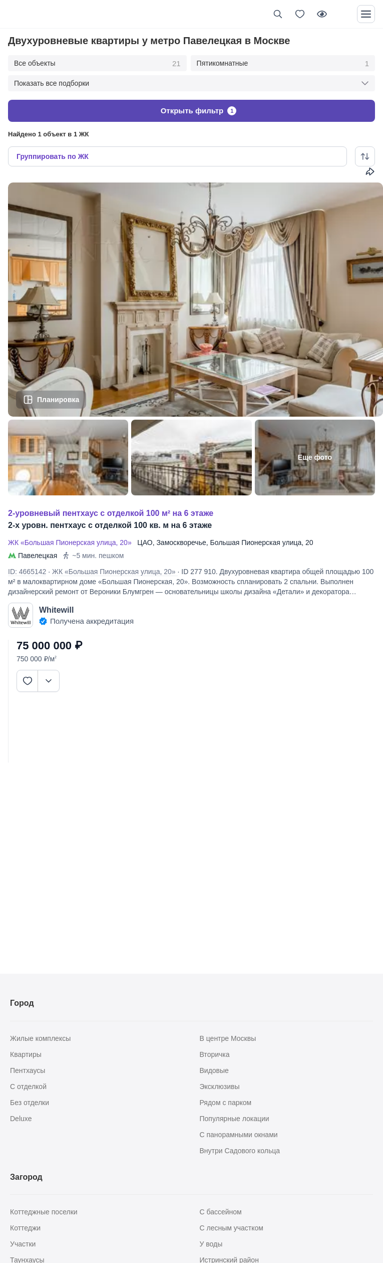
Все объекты (97, 64)
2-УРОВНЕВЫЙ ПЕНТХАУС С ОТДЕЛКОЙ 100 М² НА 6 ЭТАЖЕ (110, 513)
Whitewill (56, 610)
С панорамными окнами (239, 1135)
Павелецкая (37, 556)
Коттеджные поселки (44, 1212)
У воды (211, 1244)
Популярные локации (234, 1119)
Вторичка (215, 1054)
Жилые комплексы (40, 1038)
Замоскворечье (181, 542)
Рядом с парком (226, 1103)
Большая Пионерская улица (256, 542)
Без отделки (29, 1103)
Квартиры (26, 1054)
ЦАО (144, 542)
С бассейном (221, 1212)
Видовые (214, 1070)
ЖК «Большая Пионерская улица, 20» (71, 542)
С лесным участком (231, 1228)
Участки (23, 1244)
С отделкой (28, 1086)
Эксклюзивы (220, 1086)
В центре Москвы (228, 1038)
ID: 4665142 (27, 572)
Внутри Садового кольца (240, 1151)
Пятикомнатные (283, 64)
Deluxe (21, 1119)
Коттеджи (25, 1228)
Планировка (58, 399)
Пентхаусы (27, 1070)
